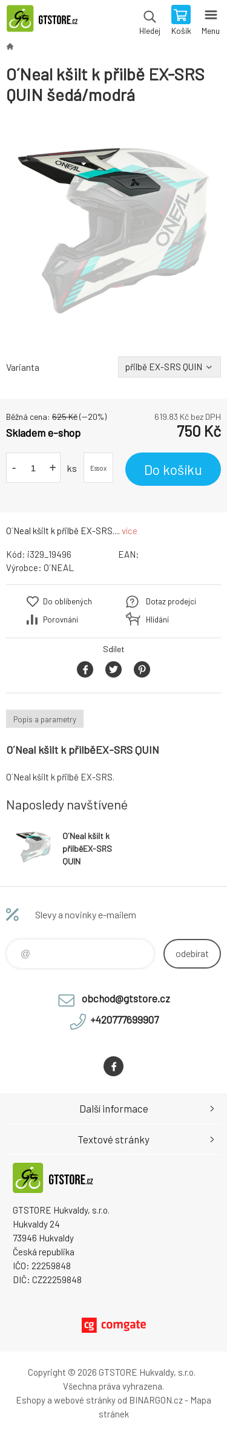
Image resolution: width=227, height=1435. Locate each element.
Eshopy (30, 1399)
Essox (98, 468)
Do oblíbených (67, 601)
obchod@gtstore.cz (126, 998)
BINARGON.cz (156, 1399)
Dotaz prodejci (171, 601)
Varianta (22, 367)
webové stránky (85, 1399)
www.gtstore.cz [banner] (47, 21)
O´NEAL (59, 567)
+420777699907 (124, 1019)
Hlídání (157, 619)
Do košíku (173, 469)
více (129, 530)
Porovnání (60, 619)
